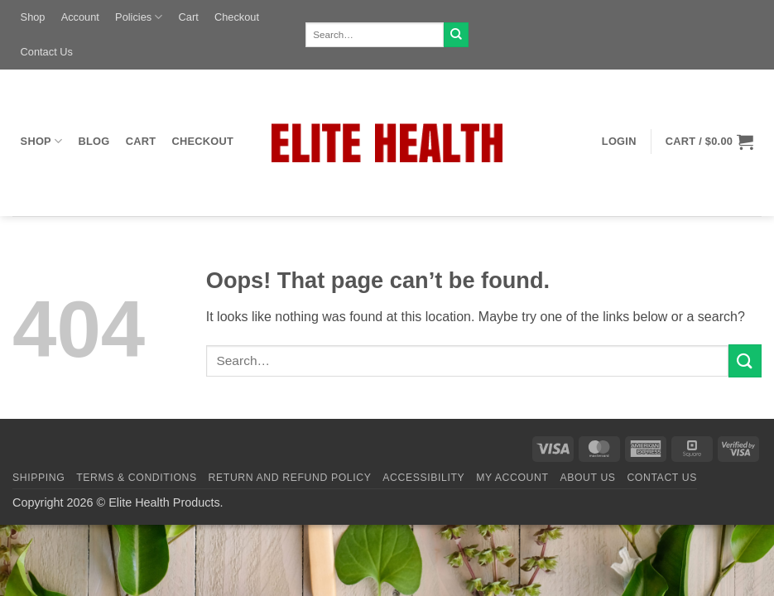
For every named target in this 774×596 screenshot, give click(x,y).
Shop (33, 17)
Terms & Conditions (136, 477)
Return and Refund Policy (290, 477)
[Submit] (456, 34)
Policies (138, 17)
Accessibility (423, 477)
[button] (619, 141)
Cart (189, 17)
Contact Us (47, 52)
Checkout (236, 17)
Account (80, 17)
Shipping (38, 477)
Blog (94, 141)
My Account (512, 477)
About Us (587, 477)
